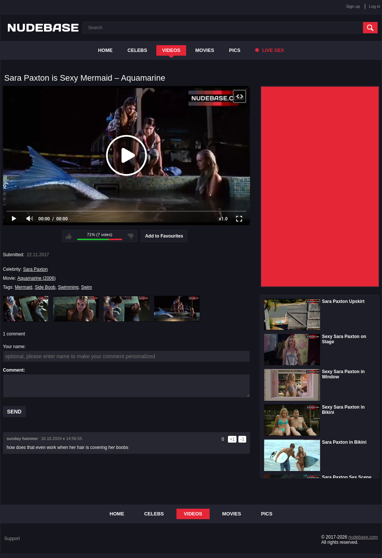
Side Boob (45, 287)
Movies (205, 50)
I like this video (68, 236)
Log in (374, 6)
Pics (234, 50)
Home (105, 50)
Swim (86, 287)
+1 (232, 439)
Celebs (137, 50)
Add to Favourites (164, 236)
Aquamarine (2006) (36, 278)
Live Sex (269, 50)
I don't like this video (130, 236)
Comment (13, 370)
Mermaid (23, 287)
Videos (171, 50)
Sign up (353, 6)
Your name (14, 346)
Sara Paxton (35, 269)
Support (12, 538)
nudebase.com (363, 537)
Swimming (68, 287)
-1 (242, 439)
